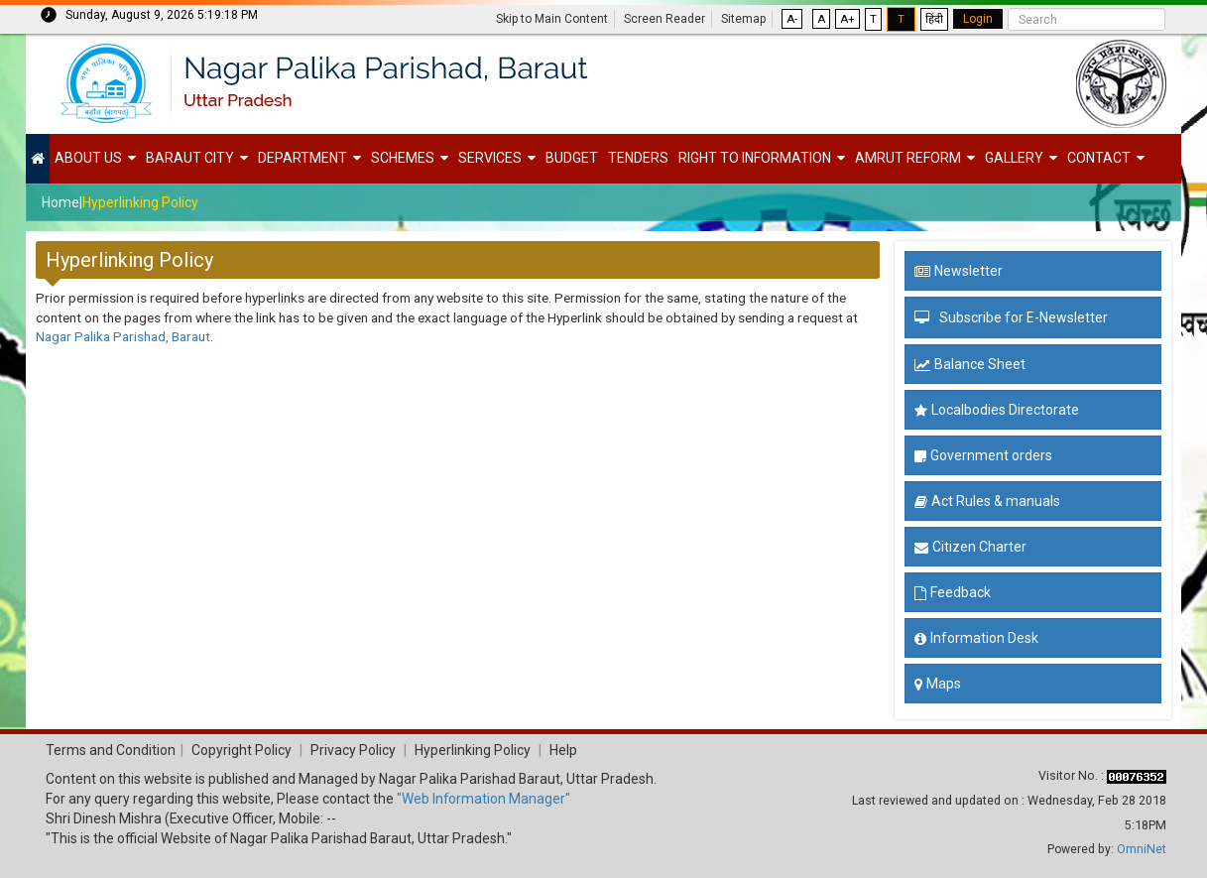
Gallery (1014, 158)
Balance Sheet (970, 364)
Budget (571, 158)
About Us (88, 158)
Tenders (638, 158)
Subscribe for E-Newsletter (1023, 317)
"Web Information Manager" (483, 799)
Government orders (983, 455)
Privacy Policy (353, 750)
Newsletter (958, 271)
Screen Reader (664, 19)
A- (791, 19)
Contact (1099, 158)
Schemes (402, 158)
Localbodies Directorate (996, 410)
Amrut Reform (908, 158)
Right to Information (754, 158)
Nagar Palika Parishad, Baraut (123, 336)
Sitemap (743, 19)
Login (978, 19)
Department (302, 158)
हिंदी (934, 19)
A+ (847, 19)
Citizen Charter (970, 547)
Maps (937, 683)
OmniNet (1141, 849)
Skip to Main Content (552, 19)
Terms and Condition (111, 750)
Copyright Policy (240, 750)
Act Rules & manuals (987, 501)
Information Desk (976, 638)
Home (60, 202)
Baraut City (190, 158)
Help (563, 750)
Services (490, 158)
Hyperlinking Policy (140, 202)
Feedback (952, 592)
